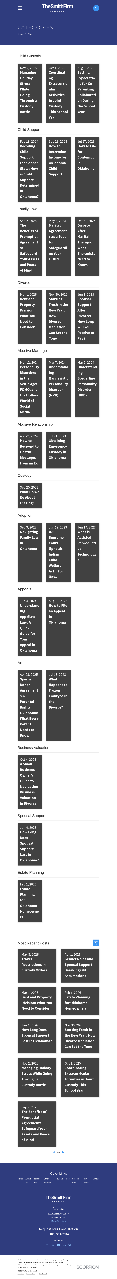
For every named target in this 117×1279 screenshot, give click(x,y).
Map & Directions (58, 1221)
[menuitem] (21, 1273)
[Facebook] (47, 1245)
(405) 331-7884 (58, 1234)
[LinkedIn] (64, 1245)
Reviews (59, 1178)
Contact (96, 1178)
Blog (68, 1178)
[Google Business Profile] (69, 1245)
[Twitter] (52, 1245)
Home (20, 1178)
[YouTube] (58, 1245)
